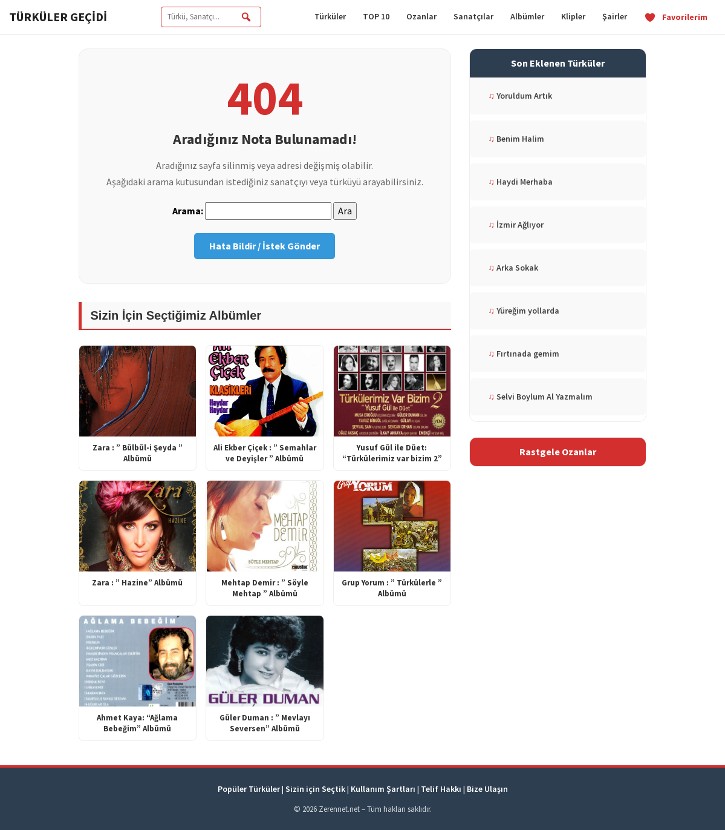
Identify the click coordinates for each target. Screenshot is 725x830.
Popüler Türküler (249, 788)
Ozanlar (421, 16)
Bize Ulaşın (487, 788)
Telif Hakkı (441, 788)
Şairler (614, 16)
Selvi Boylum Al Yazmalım (540, 396)
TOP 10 (376, 16)
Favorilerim (675, 17)
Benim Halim (516, 138)
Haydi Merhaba (520, 181)
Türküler (330, 16)
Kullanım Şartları (383, 788)
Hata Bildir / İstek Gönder (264, 246)
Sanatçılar (473, 16)
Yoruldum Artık (520, 95)
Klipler (573, 16)
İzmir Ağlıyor (516, 224)
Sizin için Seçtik (315, 788)
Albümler (527, 16)
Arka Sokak (513, 267)
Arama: (187, 211)
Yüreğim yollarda (523, 310)
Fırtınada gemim (523, 353)
